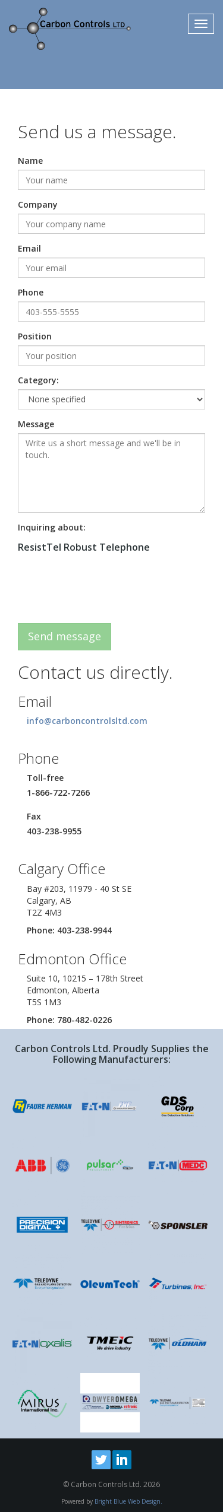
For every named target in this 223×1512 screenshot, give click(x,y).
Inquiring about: (52, 527)
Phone (30, 292)
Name (30, 160)
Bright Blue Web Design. (128, 1501)
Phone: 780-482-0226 (69, 1019)
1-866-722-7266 (58, 792)
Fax (34, 816)
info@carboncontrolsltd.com (87, 720)
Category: (38, 380)
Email (29, 248)
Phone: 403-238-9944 (69, 930)
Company (38, 204)
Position (35, 336)
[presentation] (108, 591)
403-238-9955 (54, 831)
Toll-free (45, 777)
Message (36, 424)
